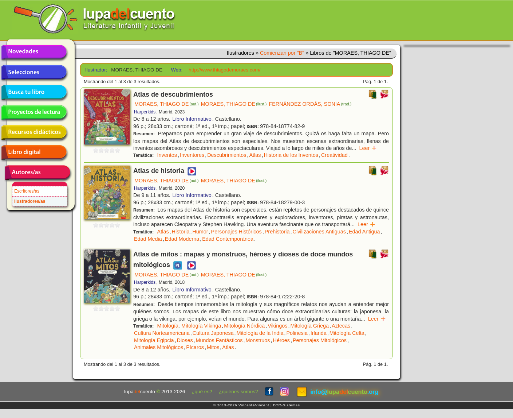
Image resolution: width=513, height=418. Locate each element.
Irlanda (319, 333)
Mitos (213, 347)
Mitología (167, 326)
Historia (181, 232)
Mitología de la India (260, 333)
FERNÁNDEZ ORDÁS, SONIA (310, 104)
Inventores (192, 155)
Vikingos (277, 326)
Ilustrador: (95, 70)
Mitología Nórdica (244, 326)
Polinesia (296, 333)
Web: (176, 70)
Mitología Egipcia (154, 340)
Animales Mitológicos (158, 347)
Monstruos (257, 340)
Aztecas (341, 326)
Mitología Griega (309, 326)
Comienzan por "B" (282, 53)
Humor (200, 232)
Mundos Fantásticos (219, 340)
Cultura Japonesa (213, 333)
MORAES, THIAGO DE (166, 104)
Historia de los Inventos (291, 155)
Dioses (185, 340)
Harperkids (144, 112)
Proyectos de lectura (34, 112)
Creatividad (334, 155)
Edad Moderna (182, 239)
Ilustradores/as (29, 201)
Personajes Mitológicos (320, 340)
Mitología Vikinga (201, 326)
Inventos (167, 155)
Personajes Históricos (236, 232)
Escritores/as (26, 191)
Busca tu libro (34, 92)
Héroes (281, 340)
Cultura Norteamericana (162, 333)
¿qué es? (202, 391)
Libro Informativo (192, 119)
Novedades (34, 52)
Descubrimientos (226, 155)
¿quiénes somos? (238, 391)
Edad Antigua (364, 232)
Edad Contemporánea (227, 239)
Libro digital (34, 152)
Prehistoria (277, 232)
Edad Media (148, 239)
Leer (368, 148)
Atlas (255, 155)
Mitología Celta (346, 333)
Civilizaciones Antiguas (319, 232)
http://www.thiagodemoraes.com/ (224, 70)
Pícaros (195, 347)
